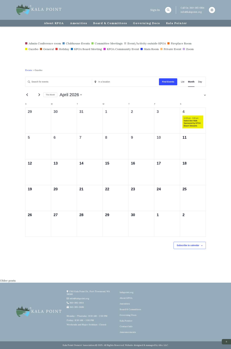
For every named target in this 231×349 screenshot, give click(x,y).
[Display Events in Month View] (191, 82)
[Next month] (39, 95)
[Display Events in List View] (182, 82)
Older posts (8, 280)
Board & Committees (110, 23)
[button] (202, 95)
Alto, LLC (163, 345)
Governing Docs (146, 23)
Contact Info (126, 326)
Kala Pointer (176, 23)
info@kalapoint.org (191, 11)
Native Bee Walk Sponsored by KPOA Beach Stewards (192, 123)
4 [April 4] (183, 112)
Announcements (128, 332)
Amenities (78, 23)
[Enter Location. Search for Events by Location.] (125, 82)
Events (28, 70)
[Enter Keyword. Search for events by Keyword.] (58, 82)
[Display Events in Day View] (200, 82)
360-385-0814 (196, 7)
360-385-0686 (77, 307)
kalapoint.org (126, 292)
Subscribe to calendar (188, 245)
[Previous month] (27, 95)
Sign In (155, 10)
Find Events (168, 81)
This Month (50, 95)
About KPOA (54, 23)
